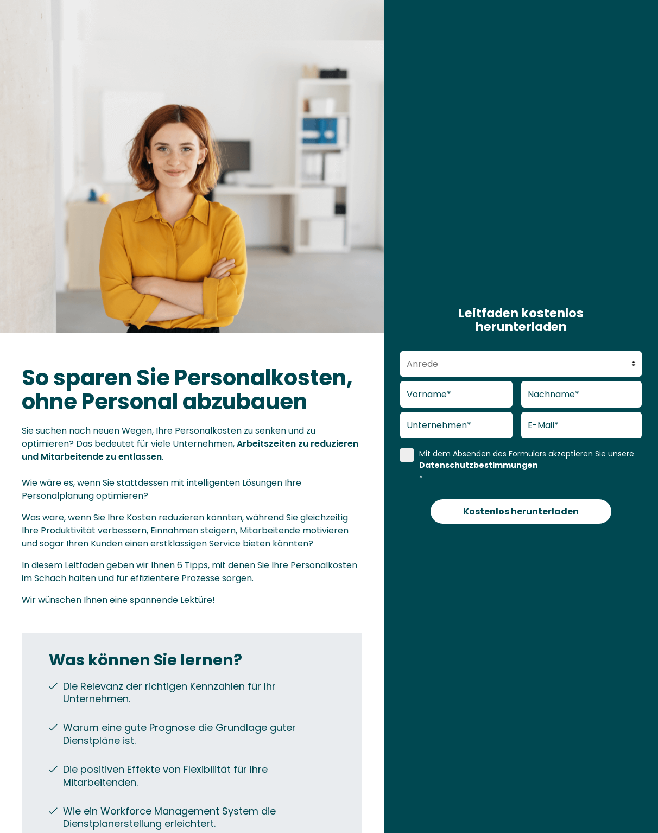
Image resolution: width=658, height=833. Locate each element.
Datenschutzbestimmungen (478, 465)
